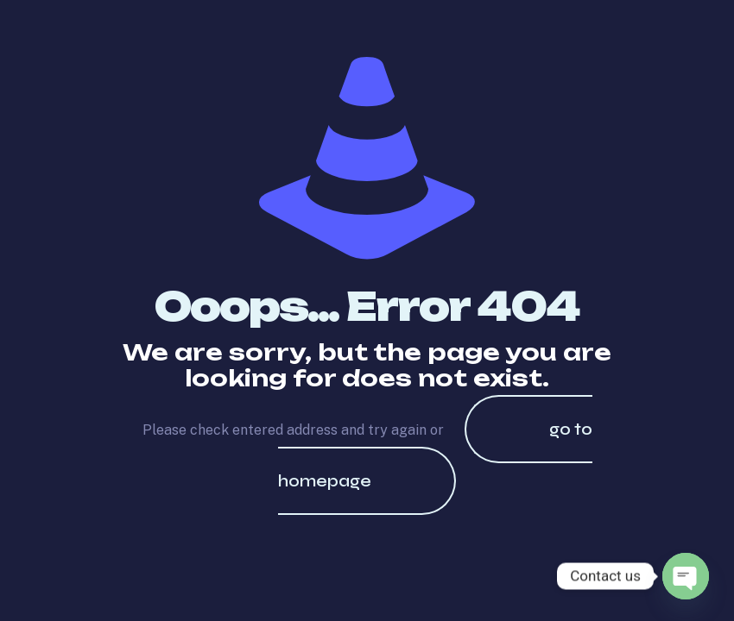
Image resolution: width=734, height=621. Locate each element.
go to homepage (435, 455)
